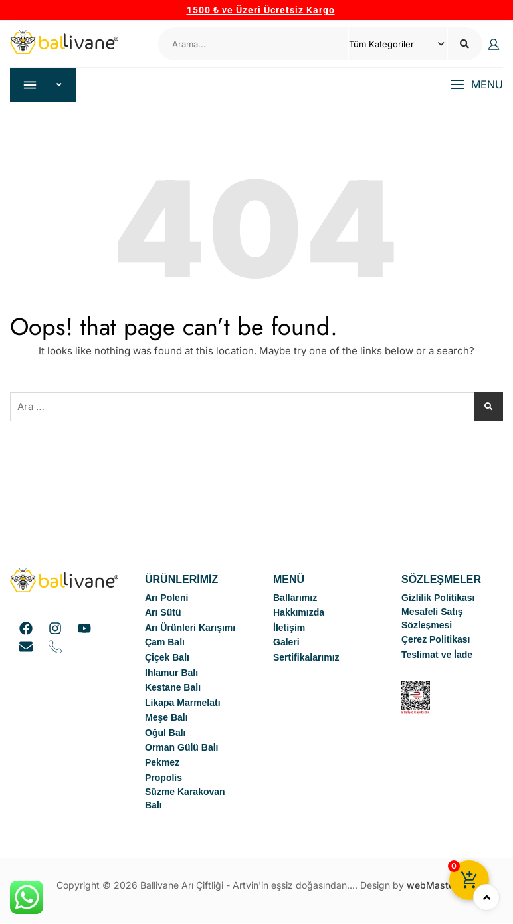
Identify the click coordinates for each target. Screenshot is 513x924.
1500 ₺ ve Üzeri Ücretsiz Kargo (261, 10)
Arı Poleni (166, 598)
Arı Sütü (163, 613)
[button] (476, 85)
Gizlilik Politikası (437, 598)
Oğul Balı (165, 733)
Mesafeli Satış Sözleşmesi (432, 619)
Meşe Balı (166, 718)
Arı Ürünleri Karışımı (190, 628)
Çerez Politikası (435, 640)
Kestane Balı (173, 688)
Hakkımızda (298, 613)
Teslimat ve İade (436, 655)
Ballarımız (295, 598)
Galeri (286, 642)
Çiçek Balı (167, 658)
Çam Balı (165, 642)
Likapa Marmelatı (183, 703)
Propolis (163, 778)
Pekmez (162, 763)
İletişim (289, 628)
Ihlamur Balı (171, 672)
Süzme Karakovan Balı (185, 799)
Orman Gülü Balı (181, 748)
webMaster (432, 885)
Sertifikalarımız (306, 658)
